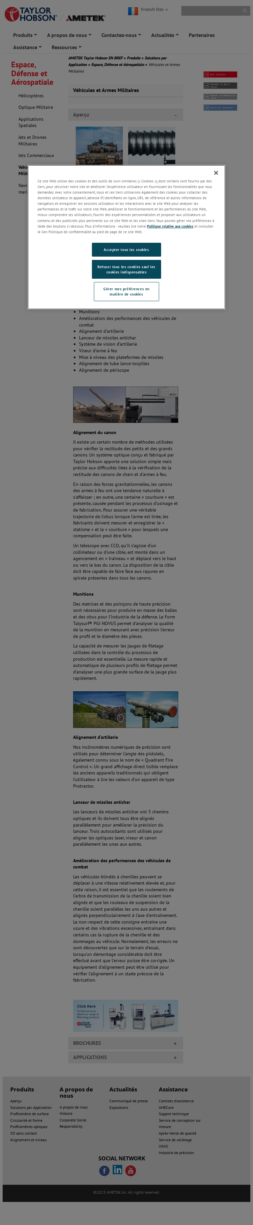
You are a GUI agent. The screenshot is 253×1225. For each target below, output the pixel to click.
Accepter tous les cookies (126, 249)
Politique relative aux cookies (170, 226)
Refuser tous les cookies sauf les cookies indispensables (126, 269)
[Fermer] (216, 173)
